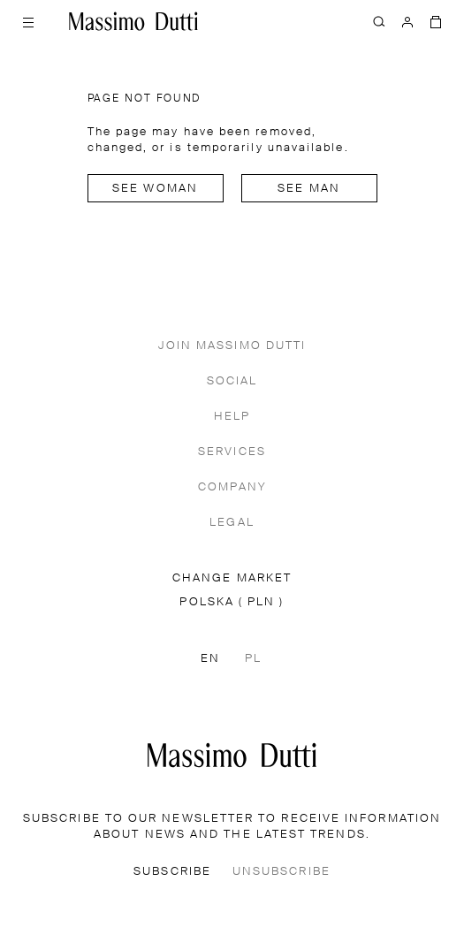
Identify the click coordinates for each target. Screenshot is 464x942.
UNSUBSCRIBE (281, 871)
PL (253, 659)
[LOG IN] (407, 21)
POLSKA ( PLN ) (231, 602)
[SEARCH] (379, 21)
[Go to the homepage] (232, 755)
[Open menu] (28, 21)
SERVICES (232, 452)
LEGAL (231, 522)
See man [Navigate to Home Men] (309, 188)
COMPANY (232, 487)
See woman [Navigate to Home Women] (155, 188)
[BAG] (435, 21)
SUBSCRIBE (172, 871)
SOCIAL (232, 381)
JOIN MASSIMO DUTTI (232, 346)
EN (210, 659)
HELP (232, 416)
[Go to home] (133, 21)
